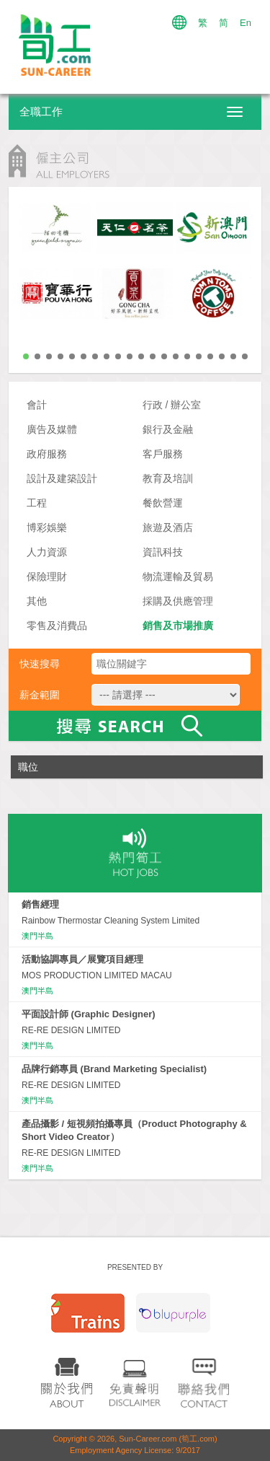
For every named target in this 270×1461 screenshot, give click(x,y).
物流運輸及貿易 (178, 576)
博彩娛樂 (47, 527)
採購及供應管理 (178, 601)
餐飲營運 (163, 503)
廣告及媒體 (52, 429)
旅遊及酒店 (168, 527)
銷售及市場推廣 (178, 625)
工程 (37, 503)
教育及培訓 (168, 478)
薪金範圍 (39, 695)
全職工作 (41, 111)
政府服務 (47, 454)
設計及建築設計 (62, 478)
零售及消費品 (57, 625)
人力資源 (47, 552)
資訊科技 (163, 552)
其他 (37, 601)
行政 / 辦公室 (172, 405)
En (245, 22)
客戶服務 (163, 454)
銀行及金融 (168, 429)
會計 (37, 405)
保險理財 (47, 576)
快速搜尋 (39, 664)
